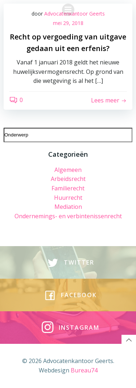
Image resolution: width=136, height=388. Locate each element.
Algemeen (68, 170)
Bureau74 (84, 370)
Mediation (68, 207)
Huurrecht (68, 198)
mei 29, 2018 (68, 23)
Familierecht (68, 188)
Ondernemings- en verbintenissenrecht (68, 216)
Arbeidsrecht (68, 179)
